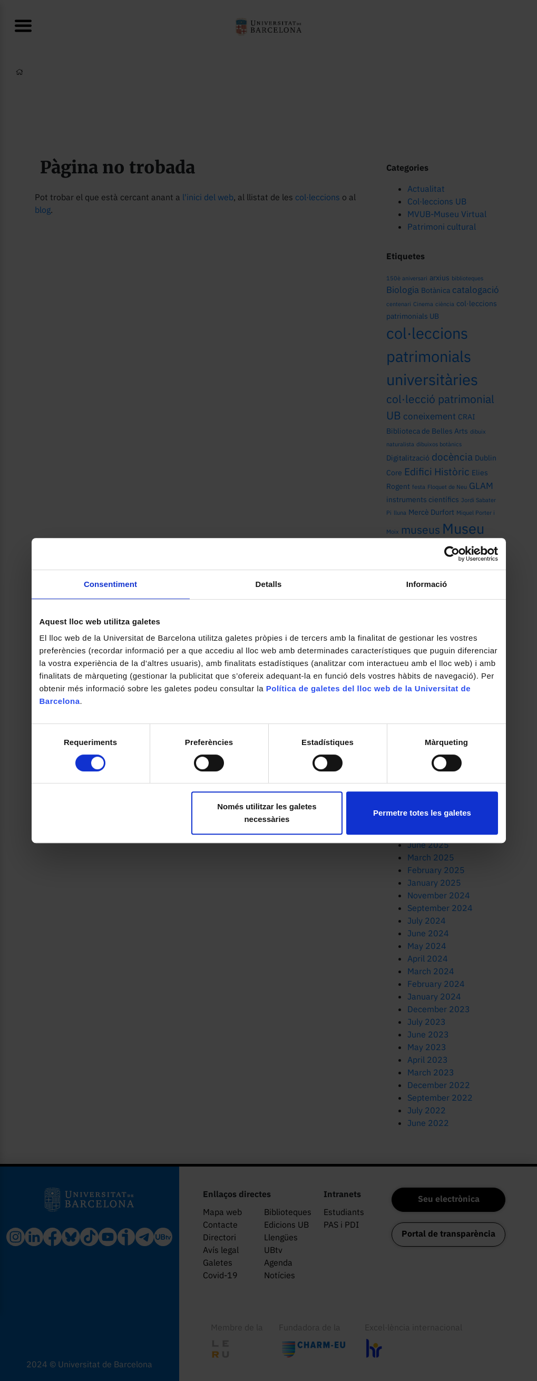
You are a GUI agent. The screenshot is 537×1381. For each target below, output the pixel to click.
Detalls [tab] (269, 584)
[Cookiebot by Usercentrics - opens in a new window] (452, 554)
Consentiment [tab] (110, 584)
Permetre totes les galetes (422, 812)
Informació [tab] (426, 584)
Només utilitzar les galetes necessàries (266, 813)
